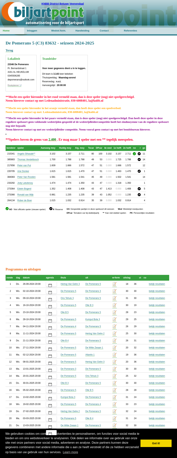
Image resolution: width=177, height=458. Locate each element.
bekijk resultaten (157, 284)
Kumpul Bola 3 (92, 319)
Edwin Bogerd (24, 188)
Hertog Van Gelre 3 (70, 284)
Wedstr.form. (58, 30)
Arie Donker (23, 171)
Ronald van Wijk (25, 194)
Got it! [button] (156, 443)
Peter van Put (24, 165)
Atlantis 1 (89, 354)
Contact (104, 30)
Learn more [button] (70, 452)
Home (6, 30)
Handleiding (82, 30)
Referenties (130, 30)
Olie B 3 (89, 305)
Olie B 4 (65, 340)
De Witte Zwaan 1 (94, 347)
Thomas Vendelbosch (28, 159)
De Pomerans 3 (93, 291)
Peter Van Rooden (26, 177)
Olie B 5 (65, 312)
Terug (9, 50)
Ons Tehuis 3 (67, 298)
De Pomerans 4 (68, 326)
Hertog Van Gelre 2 (95, 333)
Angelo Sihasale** (26, 153)
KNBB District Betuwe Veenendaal (63, 3)
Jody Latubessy (25, 183)
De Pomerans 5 (93, 284)
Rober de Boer (24, 200)
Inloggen (32, 30)
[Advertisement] (149, 58)
